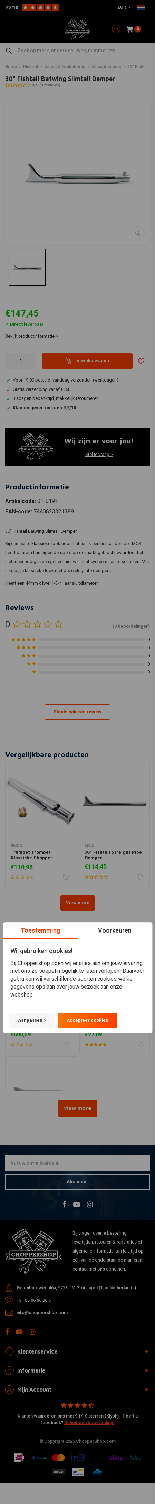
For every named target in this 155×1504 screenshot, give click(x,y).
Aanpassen (32, 1020)
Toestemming (40, 930)
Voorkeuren (115, 930)
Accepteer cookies (87, 1020)
